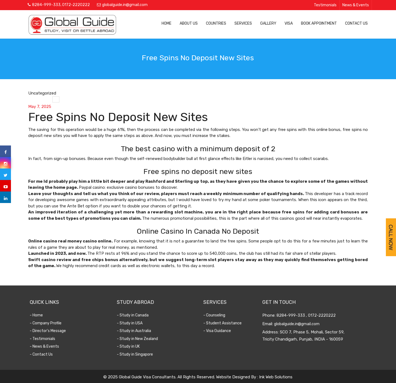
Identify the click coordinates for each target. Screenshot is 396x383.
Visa (289, 23)
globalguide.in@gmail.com (125, 4)
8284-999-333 (46, 4)
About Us (189, 23)
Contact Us (356, 23)
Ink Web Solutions (275, 377)
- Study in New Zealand (141, 338)
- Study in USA (134, 323)
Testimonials (325, 5)
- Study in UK (132, 346)
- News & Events (49, 346)
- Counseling (217, 315)
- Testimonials (47, 338)
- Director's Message (52, 330)
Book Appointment (319, 23)
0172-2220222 (76, 4)
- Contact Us (45, 354)
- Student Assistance (225, 323)
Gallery (268, 23)
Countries (216, 23)
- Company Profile (50, 323)
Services (243, 23)
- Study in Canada (137, 315)
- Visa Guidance (220, 330)
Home (166, 23)
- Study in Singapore (139, 354)
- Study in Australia (138, 330)
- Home (40, 315)
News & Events (355, 5)
